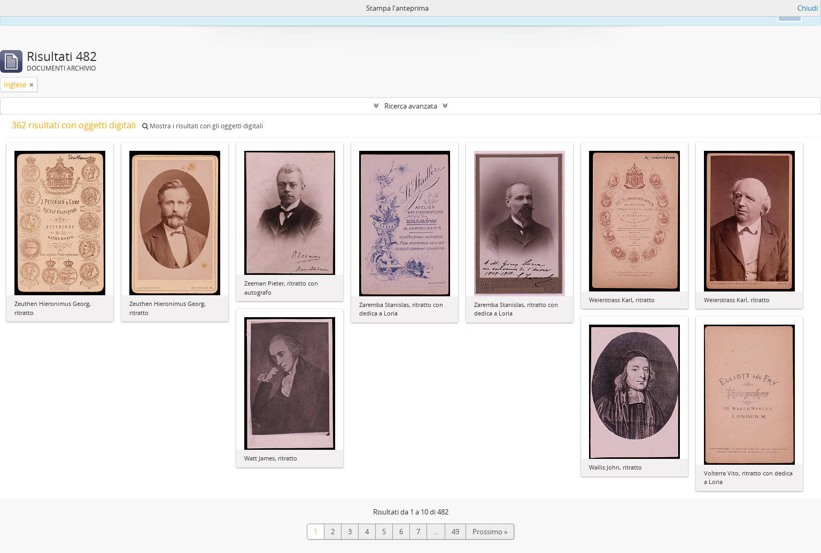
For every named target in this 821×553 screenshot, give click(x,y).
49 (455, 531)
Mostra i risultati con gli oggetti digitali (202, 125)
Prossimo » (490, 531)
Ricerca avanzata (410, 106)
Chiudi (807, 8)
